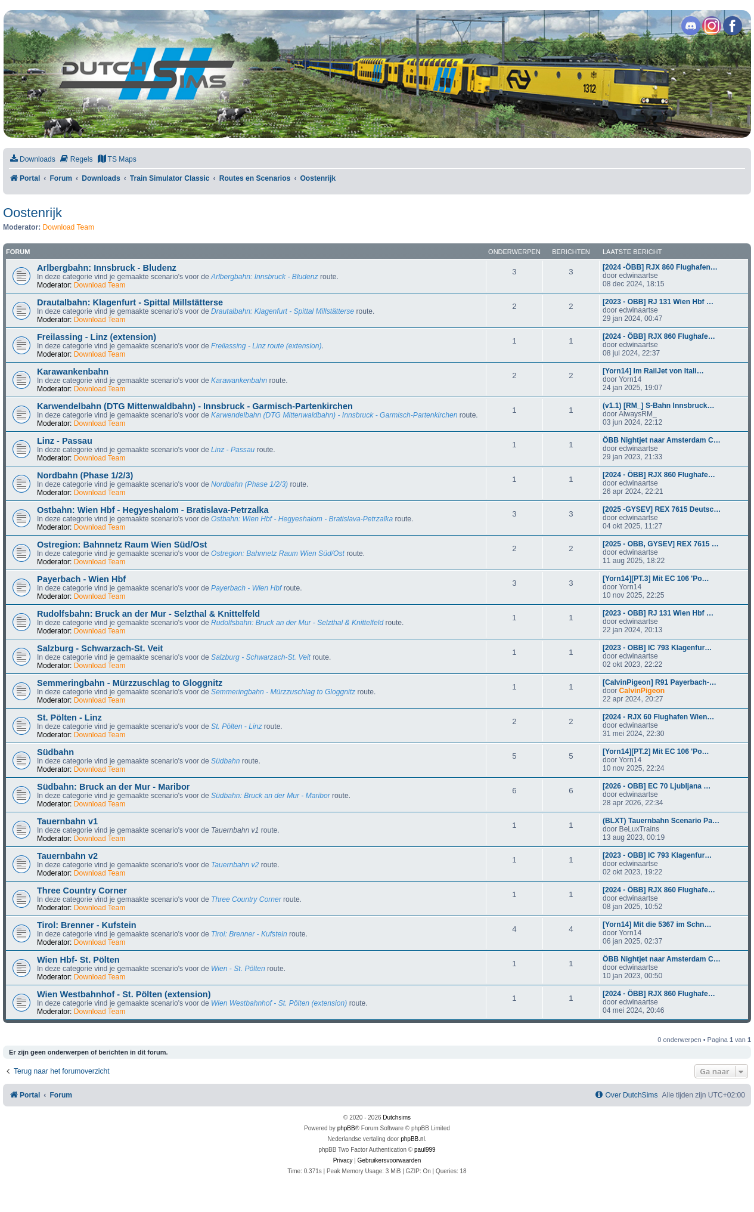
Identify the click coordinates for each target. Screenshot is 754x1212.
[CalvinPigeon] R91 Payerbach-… (659, 682)
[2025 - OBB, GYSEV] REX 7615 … (661, 544)
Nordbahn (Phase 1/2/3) (85, 475)
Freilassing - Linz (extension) (96, 337)
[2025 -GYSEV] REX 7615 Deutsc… (662, 509)
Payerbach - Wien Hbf (81, 579)
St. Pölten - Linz (69, 717)
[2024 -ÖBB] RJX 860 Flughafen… (660, 267)
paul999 (425, 1149)
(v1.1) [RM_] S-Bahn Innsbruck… (658, 405)
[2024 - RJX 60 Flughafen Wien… (658, 717)
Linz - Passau (64, 441)
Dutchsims (397, 1117)
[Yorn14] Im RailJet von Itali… (653, 371)
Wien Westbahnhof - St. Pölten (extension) (124, 994)
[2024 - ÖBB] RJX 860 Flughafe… (659, 336)
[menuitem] (32, 160)
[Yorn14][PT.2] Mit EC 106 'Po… (656, 751)
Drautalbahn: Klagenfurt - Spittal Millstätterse (130, 302)
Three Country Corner (82, 890)
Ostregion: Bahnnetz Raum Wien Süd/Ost (122, 544)
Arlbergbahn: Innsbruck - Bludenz (106, 268)
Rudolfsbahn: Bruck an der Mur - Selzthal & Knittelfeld (148, 614)
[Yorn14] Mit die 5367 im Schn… (657, 924)
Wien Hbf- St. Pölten (78, 959)
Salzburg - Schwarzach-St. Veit (100, 648)
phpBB (346, 1128)
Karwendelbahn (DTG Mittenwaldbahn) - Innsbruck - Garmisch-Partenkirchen (195, 406)
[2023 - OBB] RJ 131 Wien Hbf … (658, 302)
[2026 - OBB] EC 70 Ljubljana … (656, 786)
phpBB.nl (413, 1139)
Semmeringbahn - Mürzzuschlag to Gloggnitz (129, 683)
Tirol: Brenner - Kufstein (86, 925)
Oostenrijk (32, 212)
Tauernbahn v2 (67, 856)
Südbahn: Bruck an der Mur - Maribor (113, 786)
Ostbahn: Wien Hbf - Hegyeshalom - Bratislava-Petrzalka (153, 510)
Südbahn (55, 752)
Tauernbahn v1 (67, 821)
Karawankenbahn (72, 371)
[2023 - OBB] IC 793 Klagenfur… (657, 648)
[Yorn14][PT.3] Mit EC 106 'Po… (656, 578)
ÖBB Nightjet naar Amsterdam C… (662, 440)
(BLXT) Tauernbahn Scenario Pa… (661, 821)
